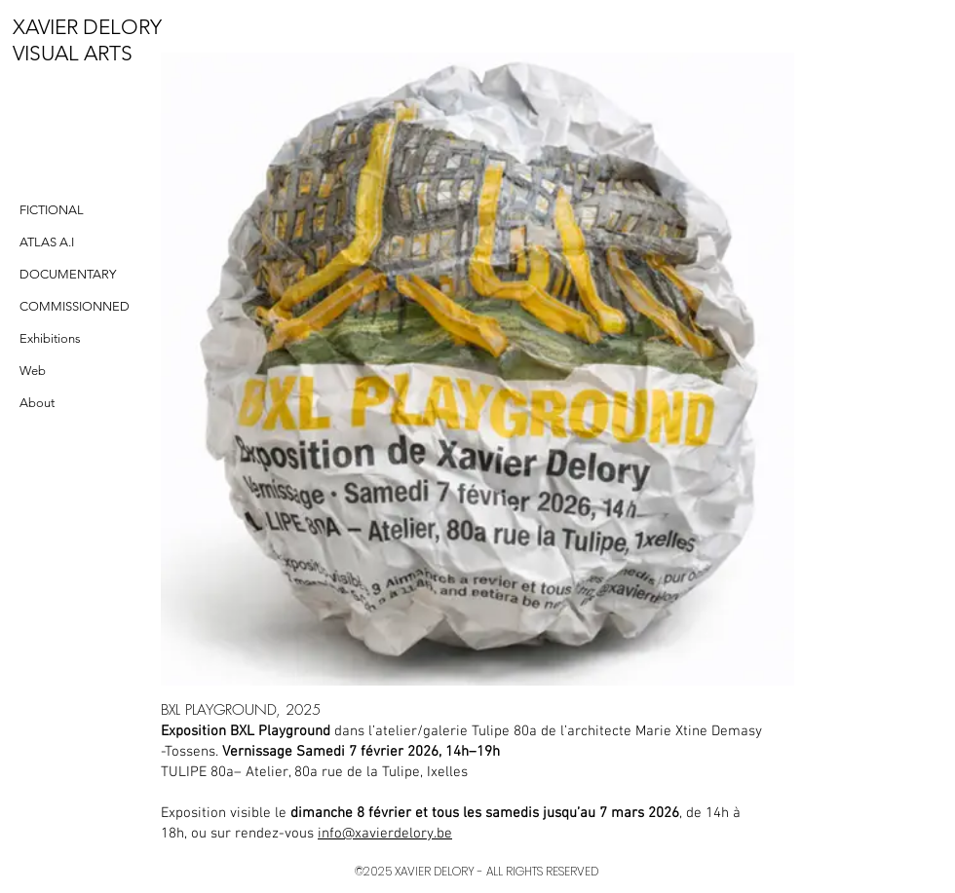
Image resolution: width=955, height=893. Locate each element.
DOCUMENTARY (67, 274)
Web (32, 370)
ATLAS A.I (46, 242)
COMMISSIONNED (74, 306)
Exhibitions (50, 338)
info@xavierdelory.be (385, 833)
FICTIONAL (51, 210)
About (37, 402)
